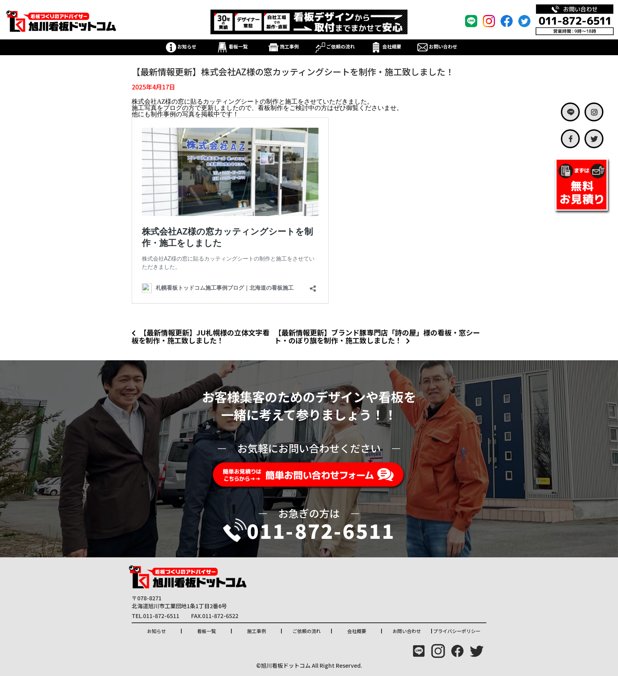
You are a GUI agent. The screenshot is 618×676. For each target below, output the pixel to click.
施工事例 (283, 46)
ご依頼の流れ (335, 46)
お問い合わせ (437, 46)
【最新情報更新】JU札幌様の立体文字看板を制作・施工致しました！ (201, 336)
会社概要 (386, 46)
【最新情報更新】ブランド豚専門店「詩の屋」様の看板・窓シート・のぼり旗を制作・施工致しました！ (377, 336)
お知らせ (181, 46)
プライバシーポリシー (456, 631)
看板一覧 (232, 46)
